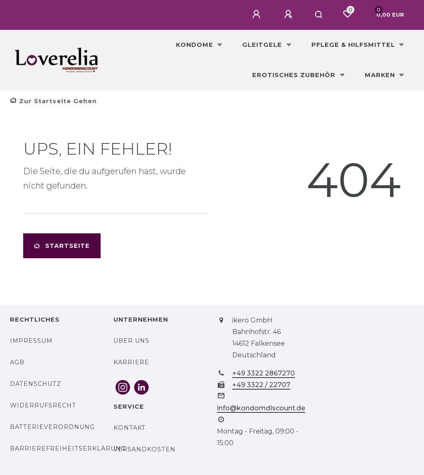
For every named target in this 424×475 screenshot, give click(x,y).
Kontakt (129, 427)
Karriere (131, 362)
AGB (17, 362)
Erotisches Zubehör (294, 75)
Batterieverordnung (52, 427)
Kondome (195, 44)
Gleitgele (263, 44)
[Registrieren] (289, 14)
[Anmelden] (257, 14)
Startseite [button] (62, 246)
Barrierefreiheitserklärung (68, 448)
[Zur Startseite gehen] (53, 101)
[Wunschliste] (347, 14)
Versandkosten (144, 449)
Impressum (31, 340)
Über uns (131, 340)
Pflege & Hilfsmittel (354, 44)
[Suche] (319, 15)
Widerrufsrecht (43, 405)
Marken (381, 75)
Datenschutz (35, 384)
